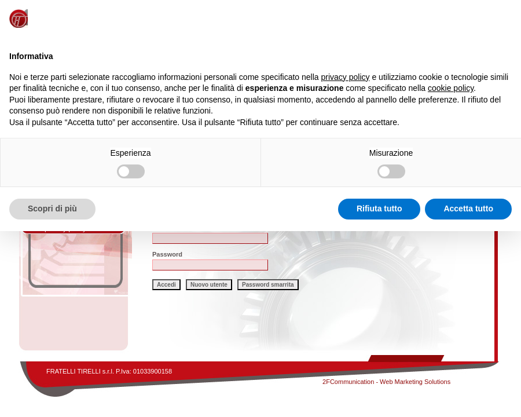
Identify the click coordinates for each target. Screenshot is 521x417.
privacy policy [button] (345, 77)
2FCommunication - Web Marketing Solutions (386, 381)
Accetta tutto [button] (468, 208)
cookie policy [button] (451, 88)
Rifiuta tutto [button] (379, 208)
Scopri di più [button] (52, 208)
